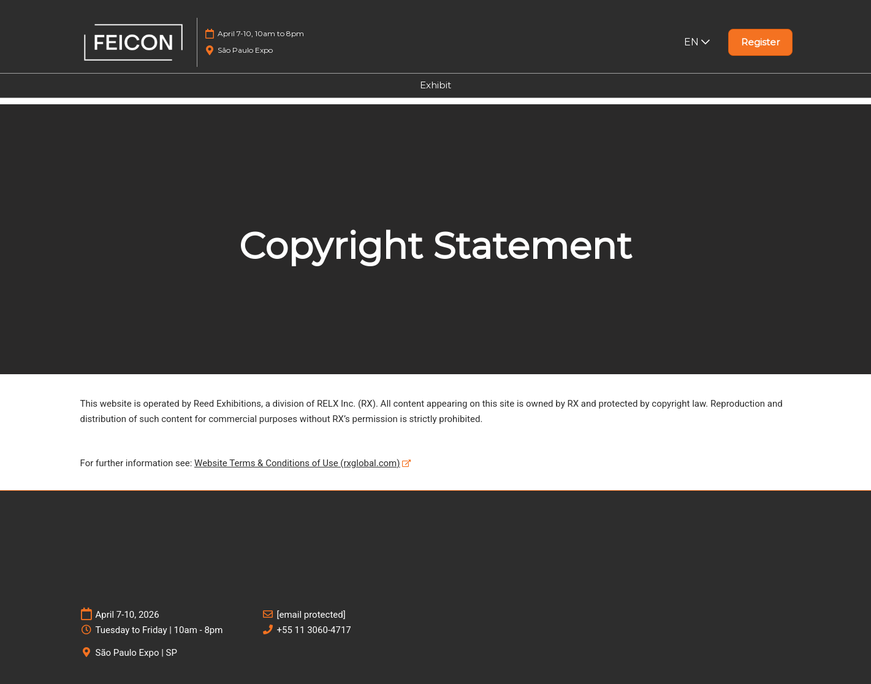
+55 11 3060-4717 (314, 630)
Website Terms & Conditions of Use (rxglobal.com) (297, 463)
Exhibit (435, 85)
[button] (760, 42)
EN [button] (697, 42)
